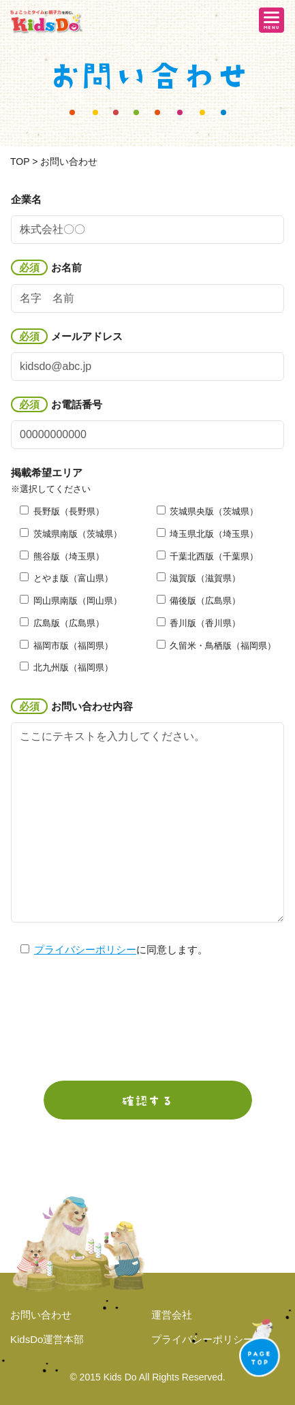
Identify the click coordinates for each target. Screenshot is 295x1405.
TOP (19, 161)
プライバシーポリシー (85, 949)
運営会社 (171, 1315)
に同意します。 (109, 949)
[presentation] (147, 1020)
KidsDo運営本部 (47, 1339)
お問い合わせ (41, 1315)
